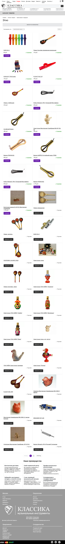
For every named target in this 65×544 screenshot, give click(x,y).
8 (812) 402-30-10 (20, 10)
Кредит (33, 1)
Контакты (5, 504)
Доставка (28, 1)
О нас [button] (3, 1)
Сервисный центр (37, 500)
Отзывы (35, 502)
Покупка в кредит (7, 534)
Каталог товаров (8, 13)
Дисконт (5, 528)
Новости (5, 500)
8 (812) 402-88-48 (33, 10)
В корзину (7, 55)
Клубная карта (44, 2)
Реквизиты (5, 502)
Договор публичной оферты (9, 520)
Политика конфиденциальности (41, 520)
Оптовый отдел (37, 529)
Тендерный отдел (37, 528)
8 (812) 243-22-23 (59, 10)
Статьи (35, 504)
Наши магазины (9, 2)
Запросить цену (38, 213)
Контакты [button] (49, 1)
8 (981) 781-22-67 (47, 10)
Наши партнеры (37, 531)
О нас (4, 497)
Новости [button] (38, 1)
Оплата (23, 1)
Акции (14, 1)
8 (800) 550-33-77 (7, 10)
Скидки (18, 1)
